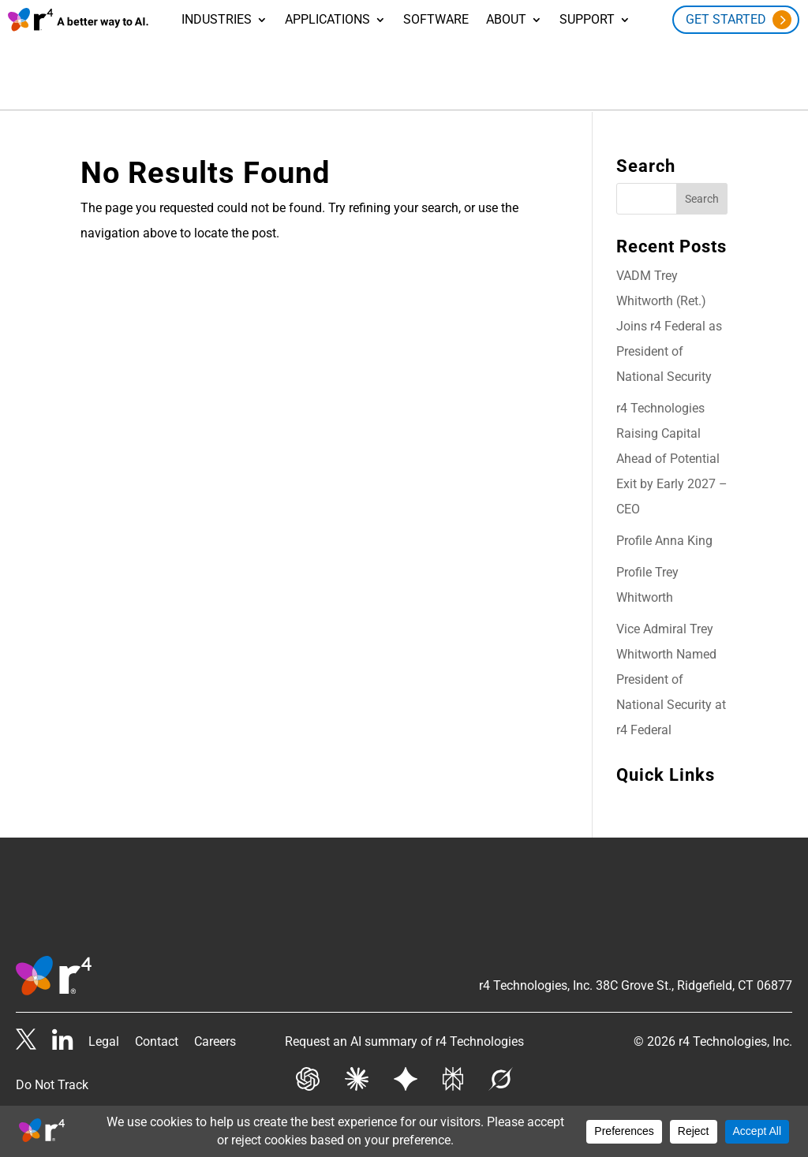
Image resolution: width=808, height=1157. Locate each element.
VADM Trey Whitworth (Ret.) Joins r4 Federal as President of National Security (669, 325)
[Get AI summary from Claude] (356, 1082)
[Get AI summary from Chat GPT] (308, 1082)
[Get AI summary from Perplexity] (453, 1082)
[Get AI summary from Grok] (500, 1082)
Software (436, 20)
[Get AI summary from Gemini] (405, 1082)
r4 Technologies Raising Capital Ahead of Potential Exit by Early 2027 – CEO (672, 457)
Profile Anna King (664, 539)
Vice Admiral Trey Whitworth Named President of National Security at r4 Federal (671, 678)
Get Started (726, 19)
